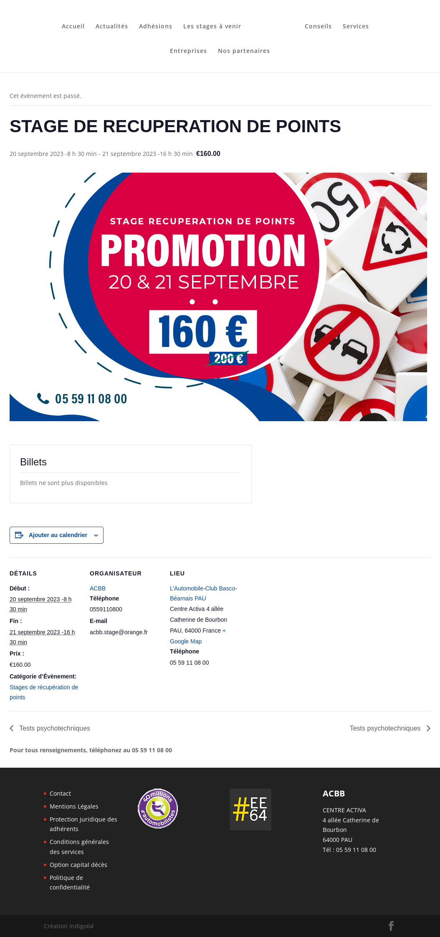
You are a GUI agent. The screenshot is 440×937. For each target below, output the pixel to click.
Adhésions (158, 23)
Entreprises (188, 48)
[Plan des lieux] (294, 614)
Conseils (315, 23)
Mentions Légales (74, 806)
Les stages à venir (215, 23)
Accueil (76, 23)
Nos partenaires (244, 48)
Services (353, 23)
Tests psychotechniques (54, 728)
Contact (60, 793)
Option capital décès (78, 865)
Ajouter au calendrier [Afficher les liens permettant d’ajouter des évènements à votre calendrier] (58, 535)
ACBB (98, 588)
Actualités (115, 23)
